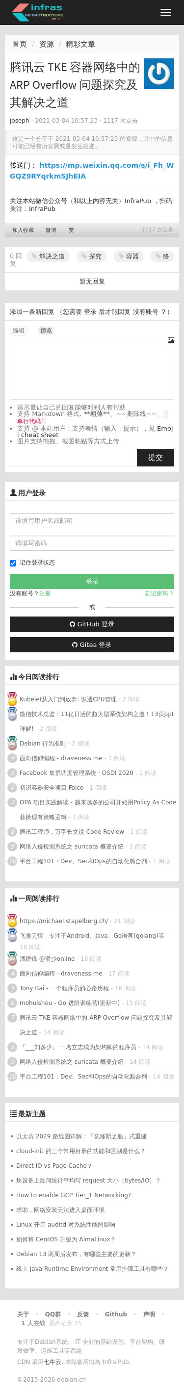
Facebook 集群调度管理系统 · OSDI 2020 (76, 773)
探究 (91, 256)
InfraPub (42, 208)
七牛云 (52, 1362)
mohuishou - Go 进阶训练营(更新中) (71, 1003)
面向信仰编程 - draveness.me (61, 758)
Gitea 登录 (91, 644)
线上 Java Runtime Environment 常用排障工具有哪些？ (92, 1268)
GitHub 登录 (92, 624)
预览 (46, 330)
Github (116, 1314)
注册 (45, 593)
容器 (129, 256)
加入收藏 (23, 230)
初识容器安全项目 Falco (51, 787)
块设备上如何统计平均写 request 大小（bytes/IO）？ (88, 1180)
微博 (51, 230)
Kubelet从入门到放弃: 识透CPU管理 (68, 699)
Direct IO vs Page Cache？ (54, 1165)
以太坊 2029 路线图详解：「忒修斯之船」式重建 (81, 1136)
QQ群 (53, 1314)
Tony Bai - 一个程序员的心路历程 (64, 988)
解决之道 (48, 256)
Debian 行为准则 (43, 743)
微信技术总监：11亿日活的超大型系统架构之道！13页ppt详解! (97, 721)
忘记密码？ (159, 593)
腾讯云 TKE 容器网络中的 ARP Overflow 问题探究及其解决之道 (96, 1025)
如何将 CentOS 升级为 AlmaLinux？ (66, 1239)
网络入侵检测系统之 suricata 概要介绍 (72, 846)
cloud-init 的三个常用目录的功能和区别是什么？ (81, 1151)
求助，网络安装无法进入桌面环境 (60, 1210)
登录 (90, 311)
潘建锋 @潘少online (47, 958)
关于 (23, 1314)
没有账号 (145, 311)
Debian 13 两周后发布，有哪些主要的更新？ (76, 1254)
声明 (149, 1314)
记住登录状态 (32, 562)
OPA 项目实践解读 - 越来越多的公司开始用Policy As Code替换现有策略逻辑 (98, 810)
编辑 (19, 330)
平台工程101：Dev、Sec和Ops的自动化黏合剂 (83, 861)
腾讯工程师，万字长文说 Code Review (72, 831)
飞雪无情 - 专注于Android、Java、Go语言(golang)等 (92, 935)
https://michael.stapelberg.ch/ (64, 921)
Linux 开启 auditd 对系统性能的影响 (65, 1224)
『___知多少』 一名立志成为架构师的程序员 (78, 1047)
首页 (19, 44)
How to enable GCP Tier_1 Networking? (73, 1195)
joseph (19, 120)
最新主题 (32, 1113)
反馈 (83, 1314)
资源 (46, 44)
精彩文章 (80, 44)
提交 (155, 457)
